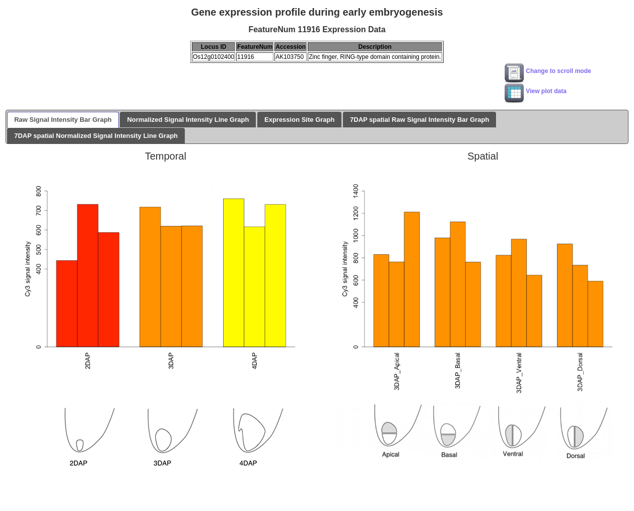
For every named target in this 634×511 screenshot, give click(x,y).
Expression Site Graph (299, 119)
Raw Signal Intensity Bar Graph (63, 119)
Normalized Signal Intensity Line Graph (188, 119)
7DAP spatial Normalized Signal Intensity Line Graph (96, 135)
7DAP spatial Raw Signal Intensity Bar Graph (419, 119)
